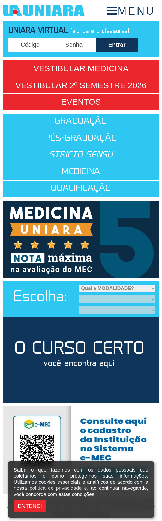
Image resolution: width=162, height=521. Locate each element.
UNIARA (44, 10)
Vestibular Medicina (81, 68)
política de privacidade (55, 488)
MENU (136, 11)
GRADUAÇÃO (81, 122)
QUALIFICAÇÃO (81, 189)
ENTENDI (30, 506)
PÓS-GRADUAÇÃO (81, 139)
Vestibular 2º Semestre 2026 (81, 85)
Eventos (81, 101)
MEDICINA (81, 172)
